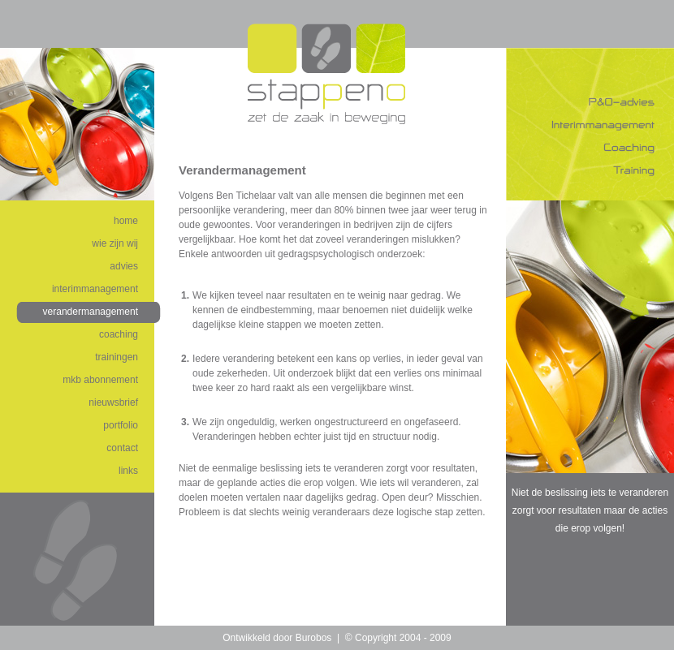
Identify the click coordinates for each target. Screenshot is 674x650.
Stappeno (326, 74)
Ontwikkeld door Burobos (277, 638)
